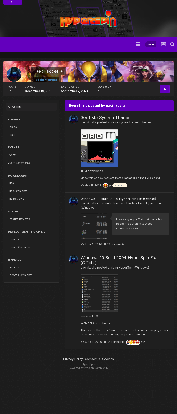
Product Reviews (19, 218)
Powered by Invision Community (88, 367)
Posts (11, 134)
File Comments (17, 190)
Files (11, 183)
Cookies (108, 359)
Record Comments (20, 247)
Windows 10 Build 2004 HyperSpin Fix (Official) (118, 199)
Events (12, 155)
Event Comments (19, 162)
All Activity (14, 106)
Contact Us (92, 359)
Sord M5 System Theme (105, 117)
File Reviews (16, 198)
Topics (12, 126)
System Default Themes (135, 122)
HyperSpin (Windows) (134, 267)
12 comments (114, 244)
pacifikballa (88, 122)
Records (13, 239)
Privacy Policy (73, 359)
